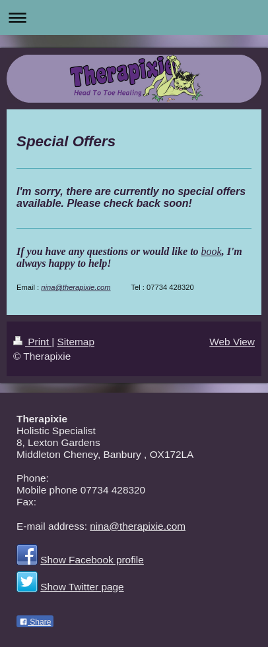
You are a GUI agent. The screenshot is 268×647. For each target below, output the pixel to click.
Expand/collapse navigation (134, 17)
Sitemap (75, 341)
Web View (232, 341)
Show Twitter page (81, 586)
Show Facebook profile (92, 559)
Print (32, 341)
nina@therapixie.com (75, 287)
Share (35, 622)
